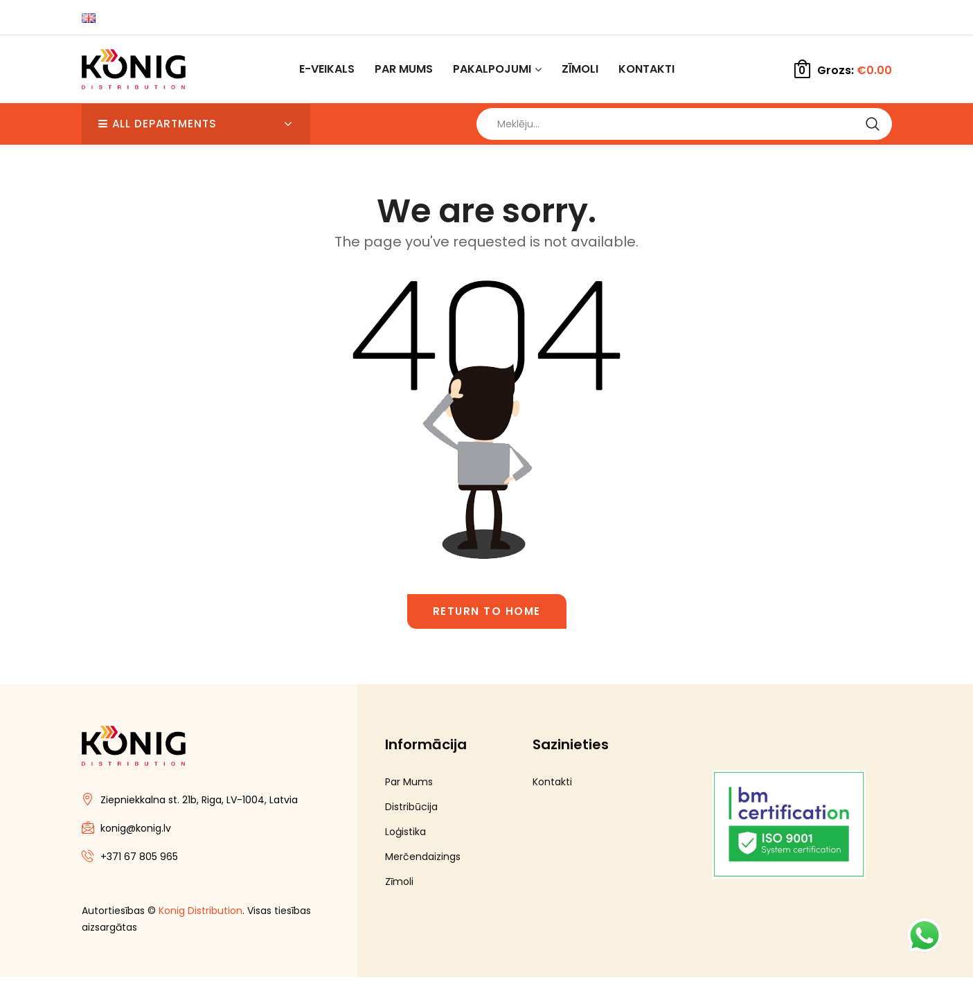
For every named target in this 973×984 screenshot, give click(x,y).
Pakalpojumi (492, 69)
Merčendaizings (423, 863)
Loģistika (405, 839)
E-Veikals (327, 69)
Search (873, 127)
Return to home (487, 618)
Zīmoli (580, 69)
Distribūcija (411, 814)
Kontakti (646, 69)
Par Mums (404, 69)
